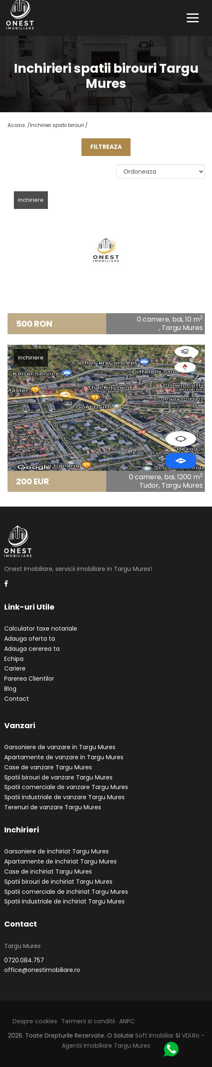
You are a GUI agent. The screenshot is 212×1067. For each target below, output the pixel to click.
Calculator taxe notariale (40, 628)
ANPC (127, 1021)
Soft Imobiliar (154, 1035)
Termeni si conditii (88, 1021)
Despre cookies (35, 1021)
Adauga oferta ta (29, 638)
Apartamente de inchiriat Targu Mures (60, 861)
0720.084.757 (24, 960)
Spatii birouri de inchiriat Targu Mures (58, 881)
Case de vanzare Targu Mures (48, 767)
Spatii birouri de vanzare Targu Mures (58, 777)
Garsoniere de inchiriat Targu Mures (56, 851)
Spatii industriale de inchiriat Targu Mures (64, 901)
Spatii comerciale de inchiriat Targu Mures (66, 891)
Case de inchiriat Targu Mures (48, 871)
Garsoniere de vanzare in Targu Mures (59, 747)
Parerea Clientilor (29, 678)
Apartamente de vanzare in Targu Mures (63, 757)
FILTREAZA (106, 147)
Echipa (14, 659)
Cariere (15, 668)
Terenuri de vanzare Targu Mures (52, 807)
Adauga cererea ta (32, 648)
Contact (16, 699)
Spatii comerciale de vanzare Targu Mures (66, 787)
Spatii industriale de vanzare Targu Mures (64, 797)
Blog (10, 688)
